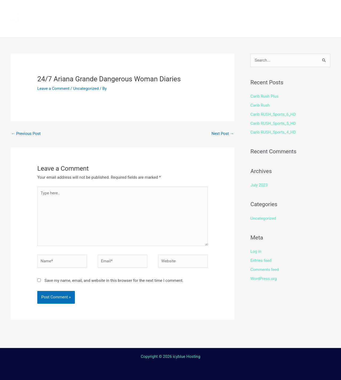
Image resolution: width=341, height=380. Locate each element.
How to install (168, 9)
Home (101, 9)
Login (203, 28)
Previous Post (26, 133)
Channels (130, 9)
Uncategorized (86, 88)
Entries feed (260, 260)
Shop (253, 9)
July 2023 (259, 185)
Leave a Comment (53, 88)
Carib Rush (260, 105)
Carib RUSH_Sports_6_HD (273, 114)
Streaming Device (216, 9)
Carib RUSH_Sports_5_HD (273, 123)
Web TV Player (238, 28)
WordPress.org (263, 278)
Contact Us (174, 28)
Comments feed (264, 269)
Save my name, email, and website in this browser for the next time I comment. (114, 280)
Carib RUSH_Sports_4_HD (273, 132)
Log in (255, 251)
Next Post (223, 133)
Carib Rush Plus (264, 96)
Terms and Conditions (120, 28)
